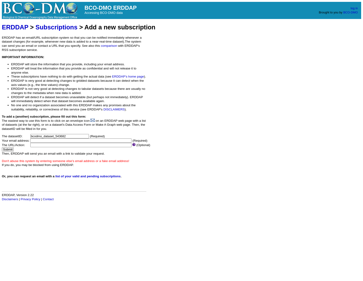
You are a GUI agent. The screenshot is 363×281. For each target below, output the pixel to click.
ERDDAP (15, 27)
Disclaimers (10, 199)
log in (354, 8)
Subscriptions (56, 27)
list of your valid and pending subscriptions (88, 176)
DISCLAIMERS (114, 109)
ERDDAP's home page (128, 76)
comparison (109, 45)
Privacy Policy (30, 199)
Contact (48, 199)
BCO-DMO (350, 12)
